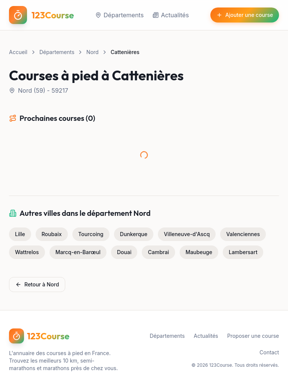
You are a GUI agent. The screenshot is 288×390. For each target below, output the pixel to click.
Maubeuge (199, 252)
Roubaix (52, 234)
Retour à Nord (37, 284)
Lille (20, 234)
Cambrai (158, 252)
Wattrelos (27, 252)
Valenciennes (243, 234)
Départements (119, 15)
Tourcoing (91, 234)
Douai (124, 252)
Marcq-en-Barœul (78, 252)
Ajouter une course (244, 15)
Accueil (18, 52)
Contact (269, 352)
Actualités (171, 15)
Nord (92, 52)
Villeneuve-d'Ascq (187, 234)
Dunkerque (133, 234)
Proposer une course (253, 336)
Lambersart (243, 252)
